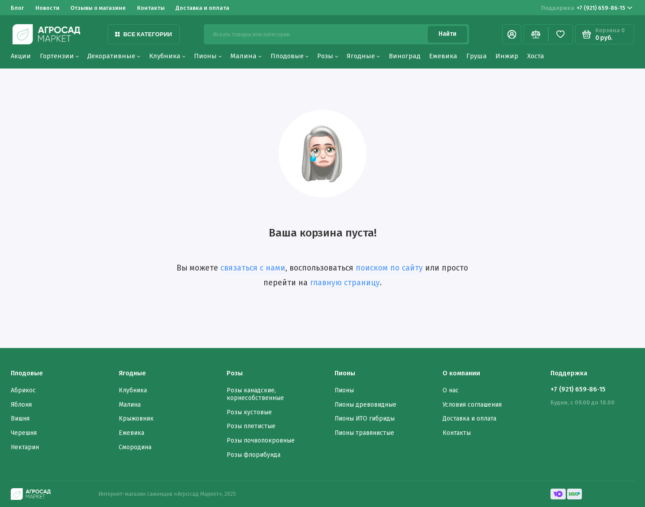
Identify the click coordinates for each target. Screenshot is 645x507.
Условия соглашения (472, 404)
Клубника (167, 56)
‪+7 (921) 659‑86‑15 (586, 7)
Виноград (405, 56)
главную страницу (345, 283)
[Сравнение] (536, 34)
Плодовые (290, 56)
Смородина (135, 447)
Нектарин (25, 447)
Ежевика (443, 56)
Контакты (151, 7)
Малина (246, 56)
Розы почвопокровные (261, 440)
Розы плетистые (251, 426)
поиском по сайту (389, 268)
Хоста (535, 56)
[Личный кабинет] (511, 34)
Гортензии (59, 56)
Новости (47, 7)
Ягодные (363, 56)
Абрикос (23, 390)
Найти (447, 34)
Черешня (24, 433)
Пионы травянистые (364, 433)
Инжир (506, 56)
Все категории (143, 34)
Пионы (208, 56)
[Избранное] (560, 34)
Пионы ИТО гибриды (365, 418)
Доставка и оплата (202, 7)
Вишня (20, 418)
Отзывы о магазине (98, 7)
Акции (21, 56)
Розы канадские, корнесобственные (255, 394)
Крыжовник (136, 418)
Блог (17, 7)
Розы (327, 56)
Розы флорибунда (253, 455)
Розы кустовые (249, 412)
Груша (476, 56)
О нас (451, 390)
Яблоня (21, 404)
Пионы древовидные (365, 404)
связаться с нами (252, 268)
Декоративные (113, 56)
